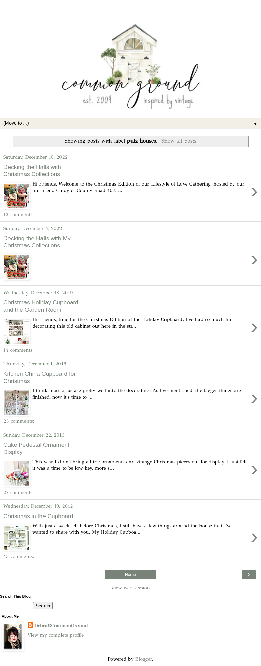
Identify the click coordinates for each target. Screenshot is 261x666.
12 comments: (18, 214)
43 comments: (18, 556)
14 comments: (18, 350)
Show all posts (178, 141)
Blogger (143, 659)
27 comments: (18, 492)
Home (130, 574)
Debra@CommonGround (61, 626)
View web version (130, 587)
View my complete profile (56, 635)
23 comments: (18, 421)
